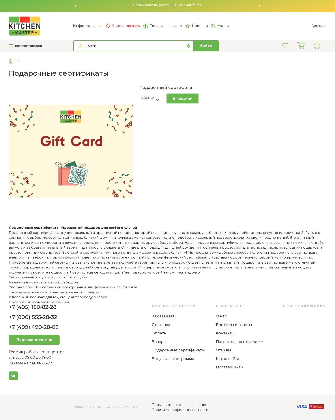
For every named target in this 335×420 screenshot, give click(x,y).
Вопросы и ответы (234, 324)
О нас (221, 316)
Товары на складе (162, 26)
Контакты (225, 333)
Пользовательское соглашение (179, 405)
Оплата (159, 333)
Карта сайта (227, 358)
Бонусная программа (173, 358)
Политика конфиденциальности (180, 410)
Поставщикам (230, 367)
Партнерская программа (241, 341)
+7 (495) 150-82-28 (32, 307)
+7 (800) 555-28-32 (33, 317)
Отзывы (223, 350)
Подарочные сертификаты (178, 350)
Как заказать (164, 316)
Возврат (160, 341)
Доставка (161, 324)
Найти (205, 45)
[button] (75, 6)
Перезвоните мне (34, 340)
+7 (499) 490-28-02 (33, 327)
